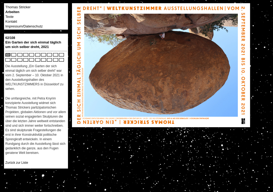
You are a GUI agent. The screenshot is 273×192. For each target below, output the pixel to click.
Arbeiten (12, 12)
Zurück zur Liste (16, 163)
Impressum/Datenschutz (24, 26)
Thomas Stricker (18, 7)
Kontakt (11, 21)
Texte (9, 17)
